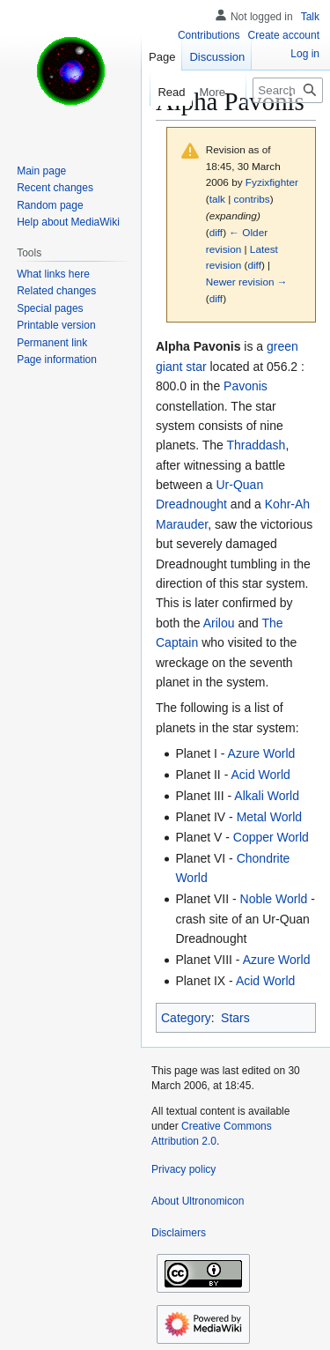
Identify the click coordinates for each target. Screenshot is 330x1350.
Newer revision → (247, 281)
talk (217, 198)
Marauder (182, 524)
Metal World (269, 817)
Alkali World (266, 796)
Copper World (271, 837)
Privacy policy (183, 1169)
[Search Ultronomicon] (288, 90)
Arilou (219, 623)
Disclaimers (178, 1233)
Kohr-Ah (287, 504)
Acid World (260, 775)
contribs (252, 198)
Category (186, 1018)
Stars (235, 1018)
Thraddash (255, 445)
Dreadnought (191, 504)
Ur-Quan (240, 485)
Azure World (262, 753)
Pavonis (246, 386)
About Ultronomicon (197, 1201)
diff (216, 232)
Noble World (274, 899)
